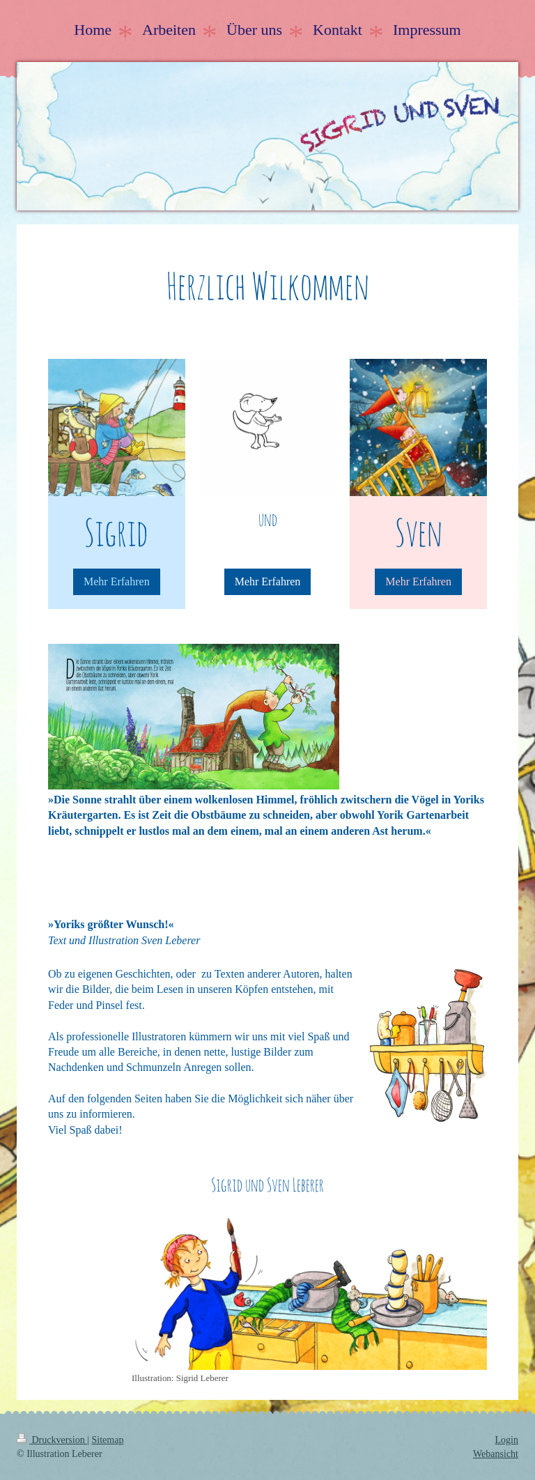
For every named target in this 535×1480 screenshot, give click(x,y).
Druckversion (52, 1440)
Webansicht (495, 1454)
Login (506, 1440)
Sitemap (108, 1440)
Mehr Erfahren (117, 581)
